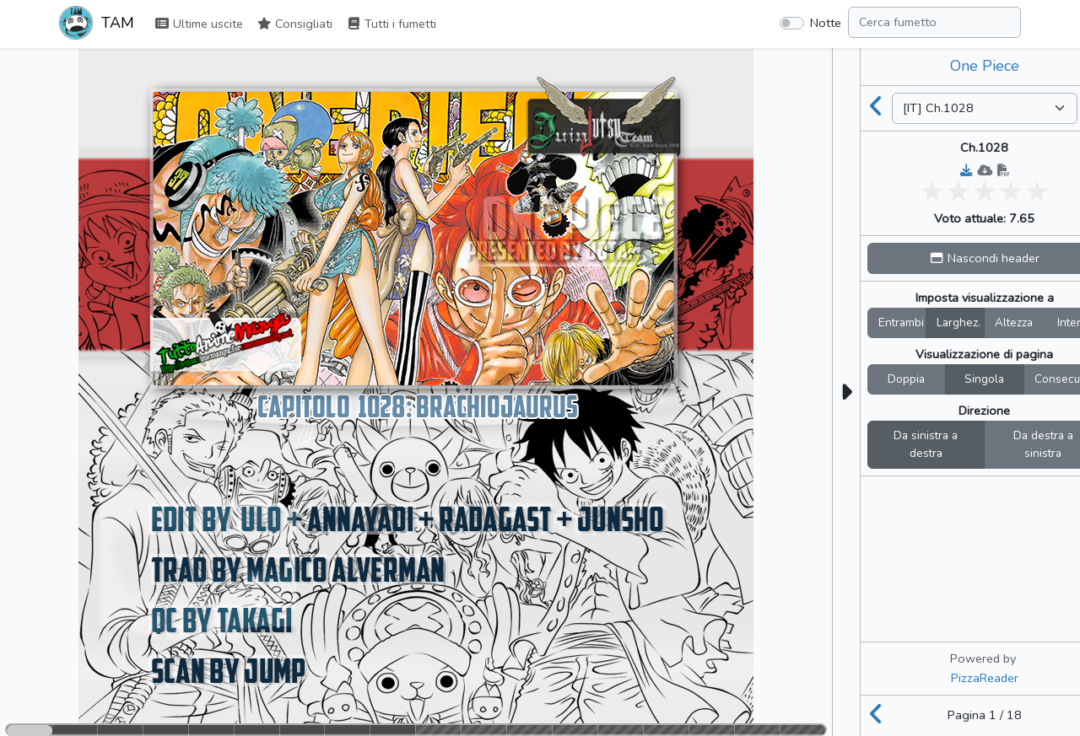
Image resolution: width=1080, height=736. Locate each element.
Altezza (1014, 322)
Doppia (906, 379)
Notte (825, 22)
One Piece (984, 66)
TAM (96, 24)
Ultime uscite (198, 23)
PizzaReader (984, 677)
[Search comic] (934, 22)
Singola (984, 379)
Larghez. (958, 322)
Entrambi (901, 322)
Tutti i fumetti (391, 23)
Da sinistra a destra (926, 444)
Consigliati (294, 23)
